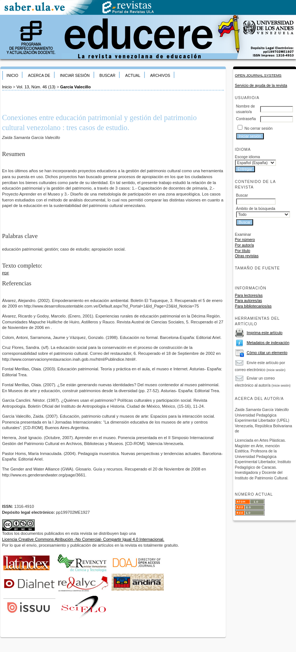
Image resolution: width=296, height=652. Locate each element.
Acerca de (39, 76)
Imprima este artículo (264, 333)
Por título (243, 251)
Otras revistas (247, 256)
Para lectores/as (249, 295)
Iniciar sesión (74, 76)
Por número (245, 240)
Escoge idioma (247, 157)
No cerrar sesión (258, 128)
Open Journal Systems (258, 75)
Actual (132, 76)
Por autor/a (244, 245)
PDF (5, 273)
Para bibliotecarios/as (253, 306)
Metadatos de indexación (267, 343)
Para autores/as (248, 301)
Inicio (12, 76)
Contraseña (246, 119)
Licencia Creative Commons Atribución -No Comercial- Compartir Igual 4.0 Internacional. (83, 539)
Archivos (160, 76)
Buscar (107, 76)
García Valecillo (75, 87)
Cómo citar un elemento (266, 353)
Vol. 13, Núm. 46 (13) (35, 87)
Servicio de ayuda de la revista (261, 86)
